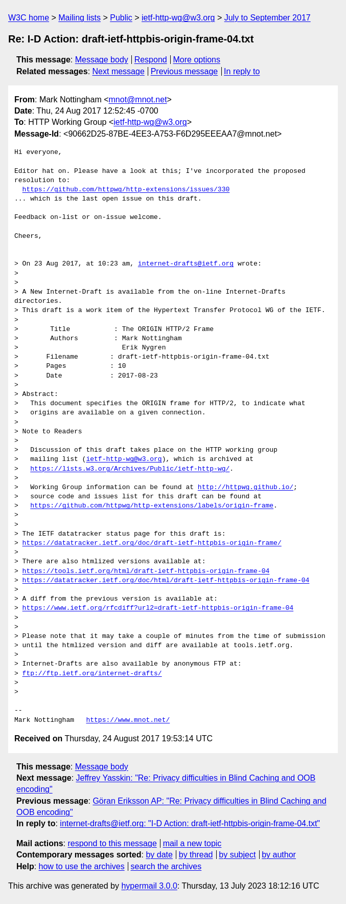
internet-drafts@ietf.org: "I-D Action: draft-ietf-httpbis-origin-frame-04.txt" (190, 823)
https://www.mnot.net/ (128, 720)
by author (279, 854)
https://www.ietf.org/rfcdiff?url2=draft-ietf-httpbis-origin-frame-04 (157, 608)
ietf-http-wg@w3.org (178, 17)
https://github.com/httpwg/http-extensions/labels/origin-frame (151, 506)
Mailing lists (79, 17)
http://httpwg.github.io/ (245, 487)
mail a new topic (192, 843)
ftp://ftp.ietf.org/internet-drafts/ (92, 673)
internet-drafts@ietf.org (186, 264)
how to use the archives (82, 866)
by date (159, 854)
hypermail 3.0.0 (149, 885)
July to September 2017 (267, 17)
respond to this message (111, 843)
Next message (119, 71)
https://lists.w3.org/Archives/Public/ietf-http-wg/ (129, 469)
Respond (150, 59)
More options (197, 59)
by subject (237, 854)
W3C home (28, 17)
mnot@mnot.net (138, 99)
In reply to (242, 71)
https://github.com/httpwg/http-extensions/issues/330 (126, 189)
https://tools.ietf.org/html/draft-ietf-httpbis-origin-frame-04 (146, 571)
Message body (101, 59)
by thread (196, 854)
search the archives (166, 866)
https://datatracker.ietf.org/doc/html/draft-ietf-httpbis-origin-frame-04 (166, 580)
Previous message (184, 71)
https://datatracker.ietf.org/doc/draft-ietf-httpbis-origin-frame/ (152, 543)
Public (121, 17)
